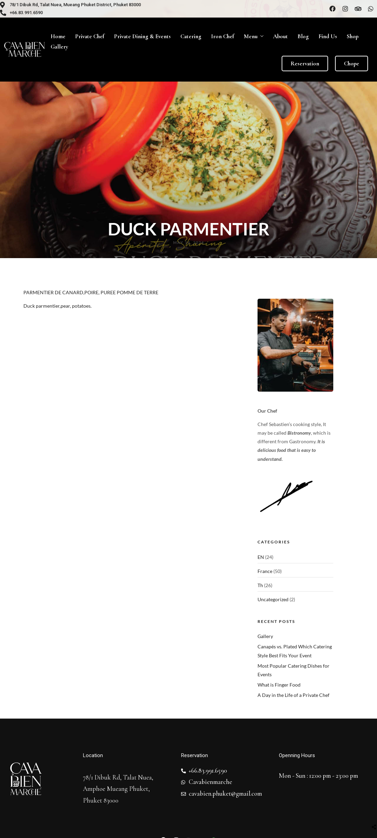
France (265, 571)
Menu (251, 36)
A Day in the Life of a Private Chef (293, 695)
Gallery (59, 46)
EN (261, 557)
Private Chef (89, 36)
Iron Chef (222, 36)
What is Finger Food (279, 685)
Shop (352, 36)
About (280, 36)
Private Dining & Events (142, 36)
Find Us (327, 36)
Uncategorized (273, 599)
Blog (303, 36)
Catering (190, 36)
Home (58, 36)
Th (260, 585)
